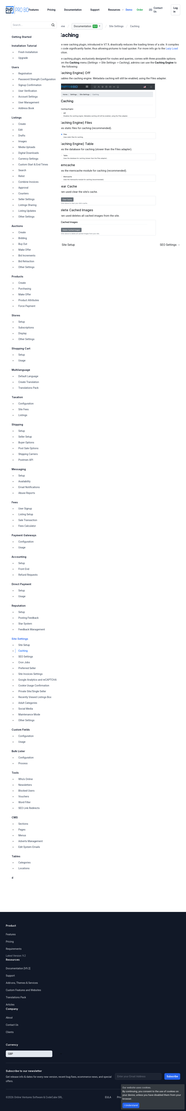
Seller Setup (25, 436)
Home (61, 26)
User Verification (27, 90)
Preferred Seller (27, 668)
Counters (23, 193)
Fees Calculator (27, 525)
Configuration (26, 403)
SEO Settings (25, 656)
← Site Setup (66, 244)
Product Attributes (28, 300)
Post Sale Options (28, 448)
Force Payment (26, 306)
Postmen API (25, 459)
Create (22, 124)
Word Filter (24, 802)
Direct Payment (21, 584)
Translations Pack (28, 387)
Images (22, 141)
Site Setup (24, 645)
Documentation (73, 9)
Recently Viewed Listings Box (34, 697)
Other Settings (26, 216)
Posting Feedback (28, 617)
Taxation (17, 397)
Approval (23, 187)
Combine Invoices (28, 181)
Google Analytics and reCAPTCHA (37, 679)
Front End (23, 569)
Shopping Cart (21, 348)
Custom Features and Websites (23, 990)
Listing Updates (27, 210)
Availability (24, 481)
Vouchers (23, 796)
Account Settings (28, 96)
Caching (23, 650)
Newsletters (25, 784)
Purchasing (24, 288)
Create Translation (28, 382)
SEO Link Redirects (29, 808)
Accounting (19, 556)
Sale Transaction (27, 520)
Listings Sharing (27, 205)
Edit (20, 129)
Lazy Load (172, 48)
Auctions (17, 225)
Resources (116, 10)
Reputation (19, 605)
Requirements (13, 948)
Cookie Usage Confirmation (33, 685)
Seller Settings (26, 199)
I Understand (131, 1105)
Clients (10, 1032)
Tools (15, 772)
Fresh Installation (28, 52)
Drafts (21, 135)
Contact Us (155, 10)
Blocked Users (26, 790)
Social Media (25, 708)
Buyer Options (26, 442)
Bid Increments (26, 255)
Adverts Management (30, 841)
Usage (21, 360)
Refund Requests (28, 574)
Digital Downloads (28, 152)
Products (17, 276)
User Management (28, 102)
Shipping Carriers (28, 454)
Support (94, 9)
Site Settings (20, 638)
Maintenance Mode (29, 714)
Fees (15, 502)
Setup (21, 321)
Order (140, 9)
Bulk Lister (18, 751)
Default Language (28, 376)
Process (23, 763)
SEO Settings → (170, 244)
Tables (16, 856)
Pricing (51, 9)
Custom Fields (21, 729)
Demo (129, 9)
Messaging (19, 469)
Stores (16, 315)
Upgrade (23, 57)
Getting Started (21, 36)
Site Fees (23, 409)
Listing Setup (25, 514)
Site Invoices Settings (30, 673)
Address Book (26, 108)
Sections (23, 823)
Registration (25, 73)
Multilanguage (21, 369)
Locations (23, 868)
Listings (17, 117)
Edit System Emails (29, 847)
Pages (21, 829)
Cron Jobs (24, 662)
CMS (15, 817)
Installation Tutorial (24, 45)
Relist (21, 176)
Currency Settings (28, 158)
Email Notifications (29, 487)
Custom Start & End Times (33, 164)
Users (15, 67)
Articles (10, 1004)
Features (34, 9)
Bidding (22, 238)
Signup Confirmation (29, 85)
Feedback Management (31, 629)
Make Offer (24, 249)
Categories (24, 862)
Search (22, 170)
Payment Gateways (24, 535)
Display (22, 333)
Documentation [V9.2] (18, 968)
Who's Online (25, 779)
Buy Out (22, 244)
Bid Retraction (26, 261)
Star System (25, 623)
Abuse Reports (26, 493)
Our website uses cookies (136, 1087)
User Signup (25, 508)
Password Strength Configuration (37, 79)
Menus (22, 835)
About (9, 1017)
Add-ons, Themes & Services (22, 982)
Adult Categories (27, 702)
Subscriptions (26, 327)
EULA (108, 1097)
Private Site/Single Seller (32, 691)
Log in (175, 10)
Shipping (17, 424)
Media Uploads (26, 147)
